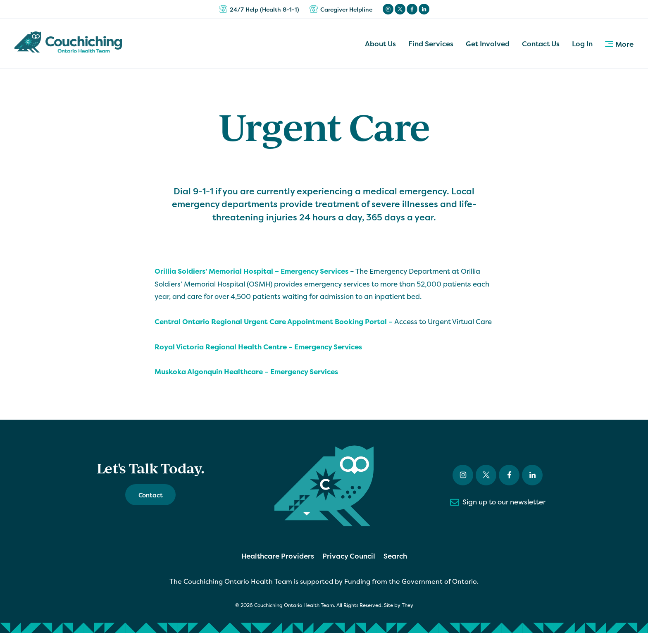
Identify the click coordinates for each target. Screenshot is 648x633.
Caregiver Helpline (341, 9)
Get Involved (488, 43)
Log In (582, 43)
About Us (380, 43)
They (407, 605)
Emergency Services (328, 346)
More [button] (619, 44)
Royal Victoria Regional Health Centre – (224, 346)
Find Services (430, 43)
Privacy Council (348, 556)
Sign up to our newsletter (498, 502)
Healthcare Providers (277, 556)
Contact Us (541, 43)
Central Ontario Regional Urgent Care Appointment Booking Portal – (274, 321)
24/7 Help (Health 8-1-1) (259, 9)
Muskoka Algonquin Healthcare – (212, 371)
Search (395, 556)
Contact (150, 495)
